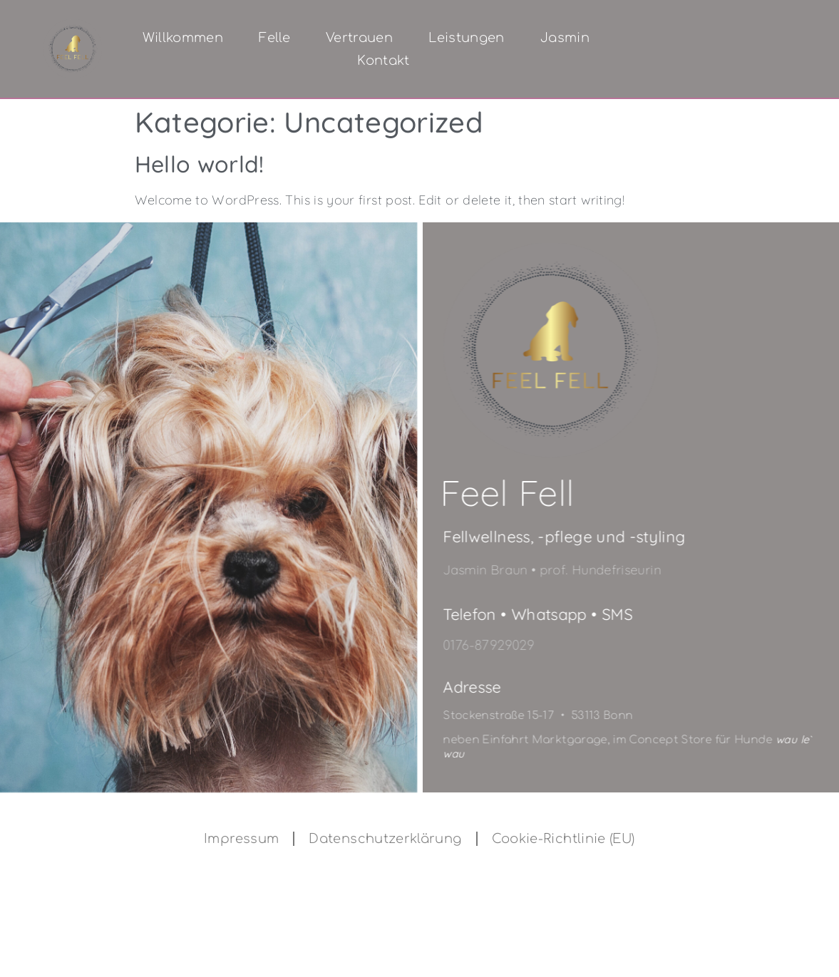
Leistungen (466, 38)
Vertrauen (359, 38)
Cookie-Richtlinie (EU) (563, 839)
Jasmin (565, 38)
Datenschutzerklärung (385, 839)
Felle (274, 38)
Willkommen (183, 38)
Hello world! (199, 164)
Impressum (241, 839)
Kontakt (383, 60)
